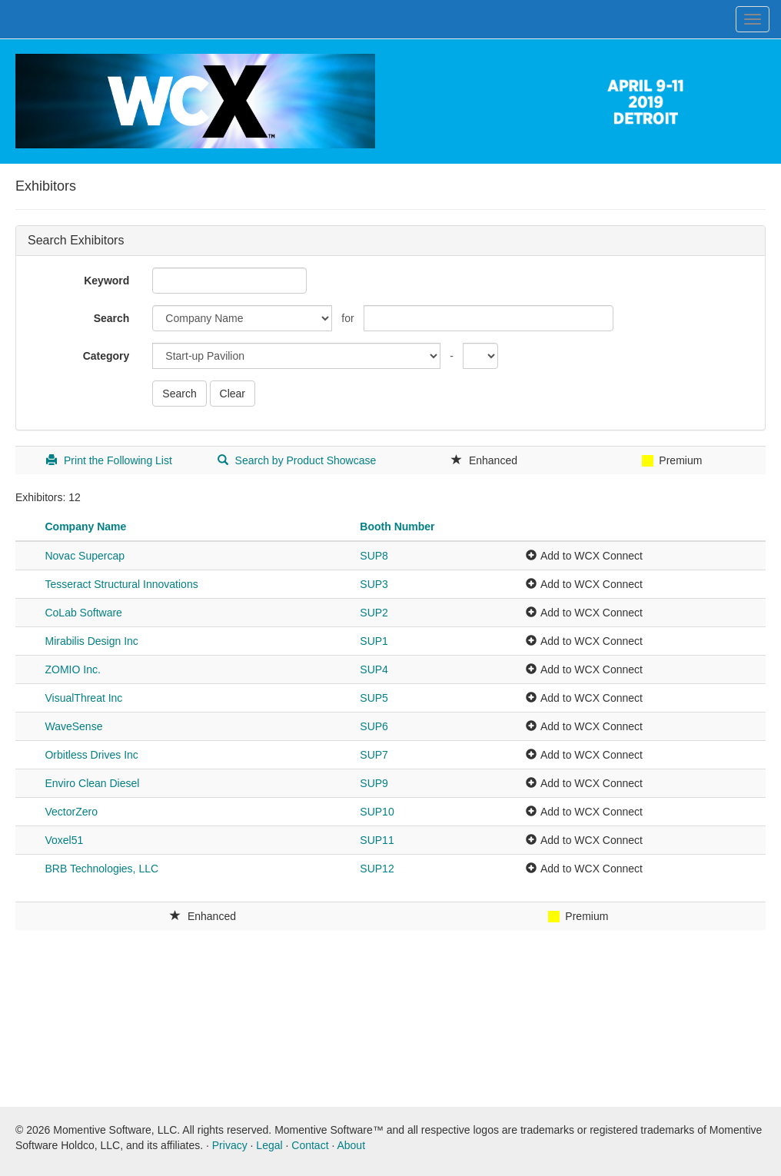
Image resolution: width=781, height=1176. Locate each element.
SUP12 (377, 868)
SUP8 (374, 556)
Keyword (106, 280)
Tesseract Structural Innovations (121, 584)
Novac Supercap (85, 556)
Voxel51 (64, 840)
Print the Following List (109, 460)
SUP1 (374, 641)
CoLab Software (83, 612)
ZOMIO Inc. (72, 669)
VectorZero (71, 812)
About (351, 1145)
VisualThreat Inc (83, 698)
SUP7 (374, 755)
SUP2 (374, 612)
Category (106, 356)
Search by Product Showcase (297, 460)
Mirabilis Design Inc (91, 641)
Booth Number (397, 526)
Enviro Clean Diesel (92, 783)
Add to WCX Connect (591, 556)
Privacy (230, 1145)
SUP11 (377, 840)
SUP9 (374, 783)
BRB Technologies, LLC (101, 868)
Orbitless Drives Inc (91, 755)
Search (112, 318)
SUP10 (377, 812)
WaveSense (73, 726)
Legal (269, 1145)
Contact (309, 1145)
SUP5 (374, 698)
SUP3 (374, 584)
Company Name (85, 526)
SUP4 (374, 669)
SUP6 (374, 726)
